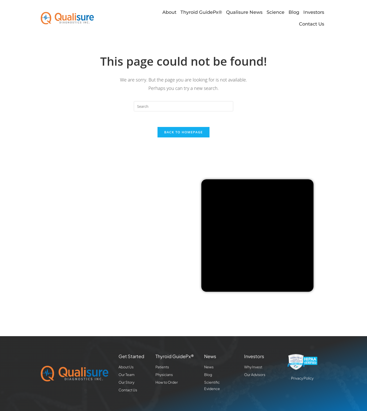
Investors (313, 12)
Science (275, 12)
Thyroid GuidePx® (201, 12)
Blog (294, 12)
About (169, 12)
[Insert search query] (183, 106)
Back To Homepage (183, 132)
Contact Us (311, 24)
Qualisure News (244, 12)
